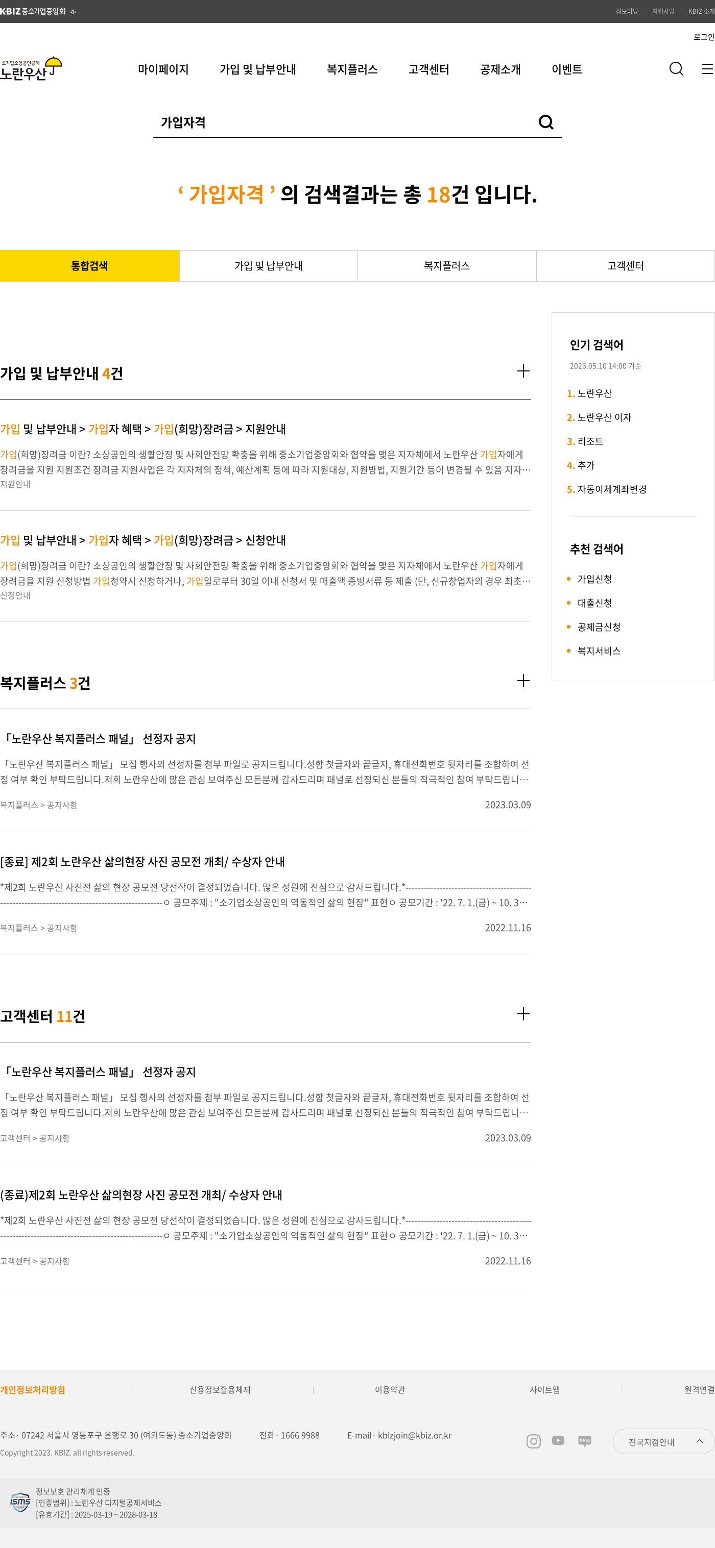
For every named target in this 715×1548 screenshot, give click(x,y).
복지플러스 (352, 68)
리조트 (591, 441)
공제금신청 (599, 627)
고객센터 (429, 68)
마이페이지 (163, 68)
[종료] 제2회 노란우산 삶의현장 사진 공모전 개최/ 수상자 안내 (142, 861)
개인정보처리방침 (32, 1389)
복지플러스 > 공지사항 (39, 804)
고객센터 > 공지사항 (35, 1138)
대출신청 (595, 603)
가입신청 (595, 579)
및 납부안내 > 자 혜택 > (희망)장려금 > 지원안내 (143, 428)
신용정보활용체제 (220, 1389)
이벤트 (567, 68)
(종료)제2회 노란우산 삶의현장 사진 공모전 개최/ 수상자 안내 (141, 1194)
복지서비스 (599, 651)
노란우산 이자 (605, 417)
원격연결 (699, 1389)
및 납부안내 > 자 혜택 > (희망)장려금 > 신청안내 (143, 539)
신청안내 (15, 595)
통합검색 (89, 265)
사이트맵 (545, 1389)
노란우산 (595, 393)
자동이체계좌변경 (612, 489)
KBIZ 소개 (701, 11)
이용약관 (390, 1389)
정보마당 (627, 11)
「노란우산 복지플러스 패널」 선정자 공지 (98, 738)
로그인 (704, 36)
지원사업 (663, 11)
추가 (586, 465)
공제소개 (500, 68)
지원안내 (15, 484)
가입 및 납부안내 (258, 68)
